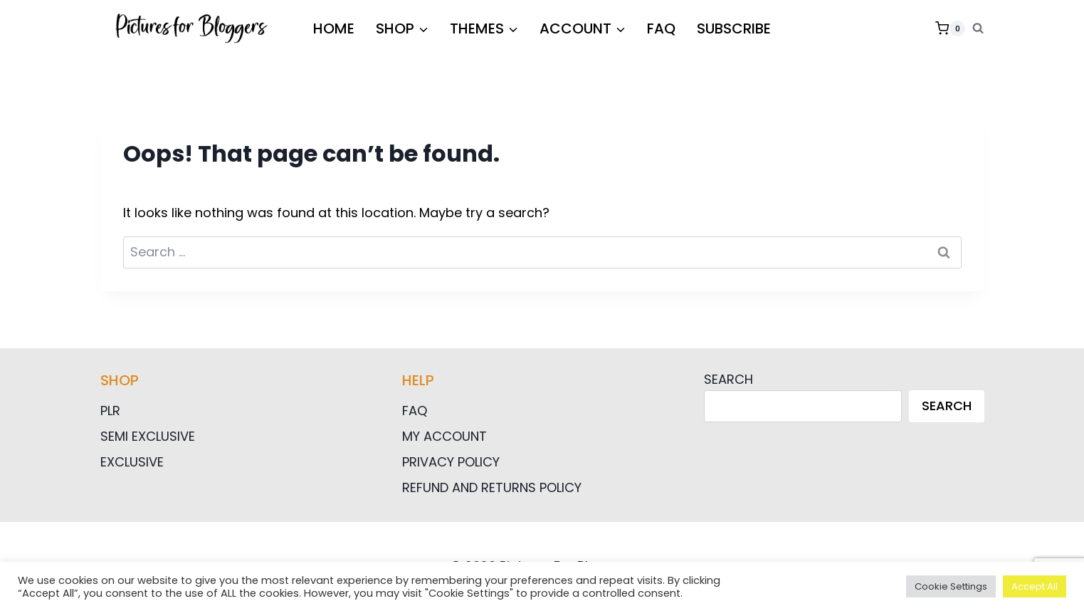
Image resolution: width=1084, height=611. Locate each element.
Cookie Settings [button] (951, 586)
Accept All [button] (1034, 586)
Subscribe (734, 28)
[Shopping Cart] (950, 28)
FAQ (661, 28)
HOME (333, 28)
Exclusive (132, 462)
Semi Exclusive (147, 436)
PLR (110, 410)
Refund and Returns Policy (492, 487)
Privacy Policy (451, 462)
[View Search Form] (978, 28)
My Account (444, 436)
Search (728, 379)
